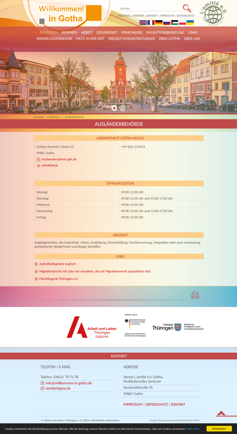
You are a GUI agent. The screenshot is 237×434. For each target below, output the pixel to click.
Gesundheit (106, 32)
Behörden (49, 32)
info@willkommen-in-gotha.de (69, 383)
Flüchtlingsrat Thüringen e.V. (58, 279)
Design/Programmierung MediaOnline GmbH (174, 420)
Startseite (124, 15)
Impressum (167, 15)
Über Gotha (169, 38)
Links (192, 32)
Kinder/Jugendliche (54, 38)
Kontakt (152, 15)
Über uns (192, 38)
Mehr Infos (193, 429)
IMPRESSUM (132, 404)
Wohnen (69, 32)
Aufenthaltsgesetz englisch (57, 264)
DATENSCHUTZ (157, 404)
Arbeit (86, 32)
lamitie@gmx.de (58, 388)
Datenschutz (185, 15)
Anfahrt (138, 15)
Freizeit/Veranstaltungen (131, 38)
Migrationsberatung (165, 32)
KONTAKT (178, 404)
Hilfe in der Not (90, 38)
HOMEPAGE (50, 165)
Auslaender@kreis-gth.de (59, 159)
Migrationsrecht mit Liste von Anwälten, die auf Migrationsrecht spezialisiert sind (94, 271)
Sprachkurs (131, 32)
